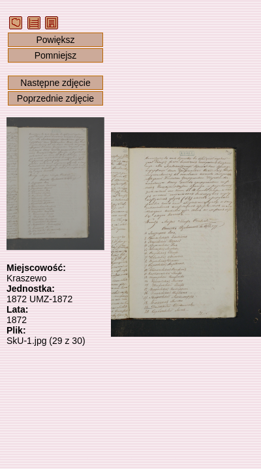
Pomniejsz (56, 55)
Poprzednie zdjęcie (55, 98)
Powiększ (55, 40)
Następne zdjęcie (55, 83)
